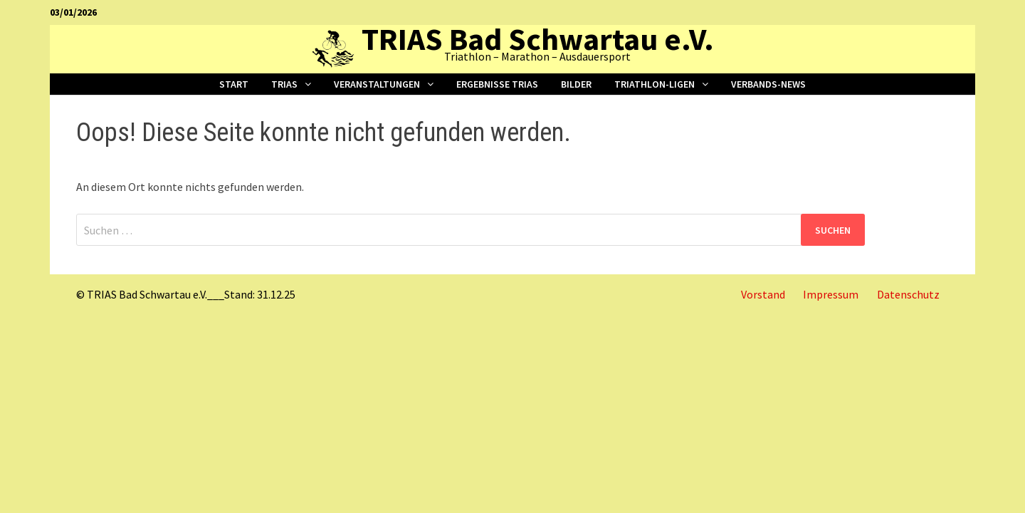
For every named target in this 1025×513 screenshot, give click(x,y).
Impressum (830, 294)
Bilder (576, 84)
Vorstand (763, 294)
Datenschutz (908, 294)
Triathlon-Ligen (654, 84)
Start (233, 84)
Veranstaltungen (377, 84)
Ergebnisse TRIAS (497, 84)
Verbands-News (768, 84)
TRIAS (284, 84)
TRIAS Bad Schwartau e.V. (538, 38)
